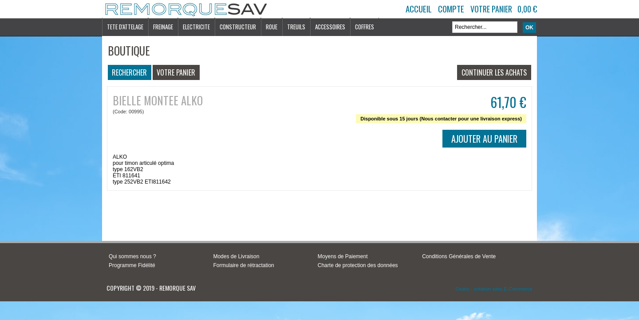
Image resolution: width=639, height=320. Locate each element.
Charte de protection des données (358, 265)
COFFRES (364, 26)
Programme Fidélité (132, 265)
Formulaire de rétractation (243, 265)
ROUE (271, 26)
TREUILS (296, 26)
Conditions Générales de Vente (459, 256)
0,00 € (527, 9)
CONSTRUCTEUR (238, 26)
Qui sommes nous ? (132, 256)
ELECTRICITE (196, 26)
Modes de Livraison (236, 256)
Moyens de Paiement (343, 256)
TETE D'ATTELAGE (125, 26)
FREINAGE (163, 26)
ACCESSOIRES (330, 26)
